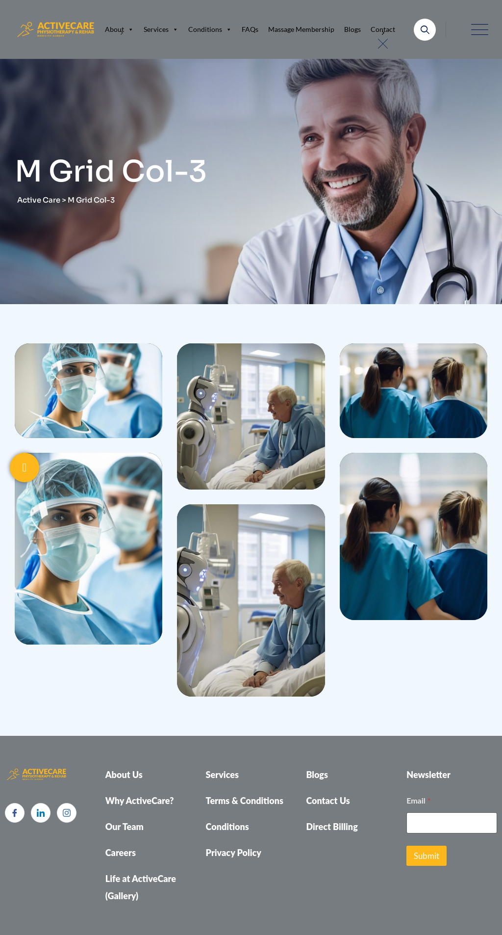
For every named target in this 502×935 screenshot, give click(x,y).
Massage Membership (301, 29)
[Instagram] (66, 813)
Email (418, 800)
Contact (383, 29)
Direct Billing (331, 826)
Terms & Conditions (245, 800)
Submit (426, 856)
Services (161, 29)
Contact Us (328, 800)
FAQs (250, 29)
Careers (120, 852)
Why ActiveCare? (139, 800)
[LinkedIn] (40, 813)
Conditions (210, 29)
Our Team (124, 826)
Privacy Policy (233, 852)
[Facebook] (15, 813)
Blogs (352, 29)
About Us (124, 774)
